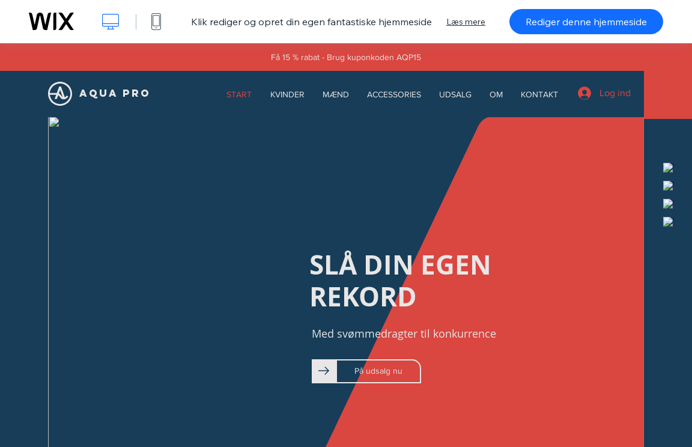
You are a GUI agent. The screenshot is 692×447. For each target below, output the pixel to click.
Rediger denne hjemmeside (586, 22)
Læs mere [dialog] (465, 21)
